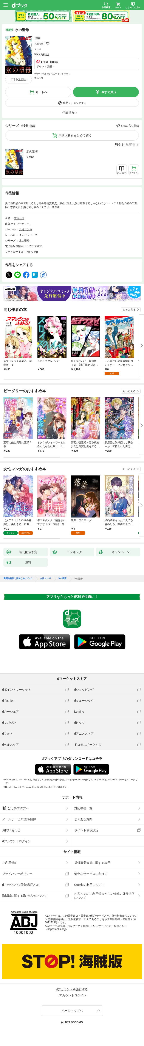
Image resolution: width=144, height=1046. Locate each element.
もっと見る (129, 309)
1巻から (119, 144)
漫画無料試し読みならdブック (18, 578)
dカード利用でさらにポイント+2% (51, 73)
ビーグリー (23, 223)
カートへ (41, 92)
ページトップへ (72, 1010)
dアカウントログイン (16, 841)
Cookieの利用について (89, 884)
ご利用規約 (9, 862)
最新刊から (132, 144)
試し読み (21, 79)
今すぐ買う (108, 92)
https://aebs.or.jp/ (57, 929)
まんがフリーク (28, 235)
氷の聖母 (32, 151)
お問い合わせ (11, 830)
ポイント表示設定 (86, 830)
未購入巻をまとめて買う (75, 135)
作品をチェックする (74, 102)
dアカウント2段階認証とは (20, 884)
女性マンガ (25, 229)
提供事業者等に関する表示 (92, 862)
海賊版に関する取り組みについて (24, 895)
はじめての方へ (15, 808)
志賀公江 (39, 43)
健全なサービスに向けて (90, 873)
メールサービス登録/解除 (19, 819)
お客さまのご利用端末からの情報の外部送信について (104, 895)
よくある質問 (83, 819)
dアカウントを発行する (72, 989)
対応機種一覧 (83, 808)
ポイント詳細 (44, 66)
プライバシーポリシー (17, 873)
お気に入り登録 (130, 125)
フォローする (48, 44)
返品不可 (38, 78)
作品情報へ (69, 112)
